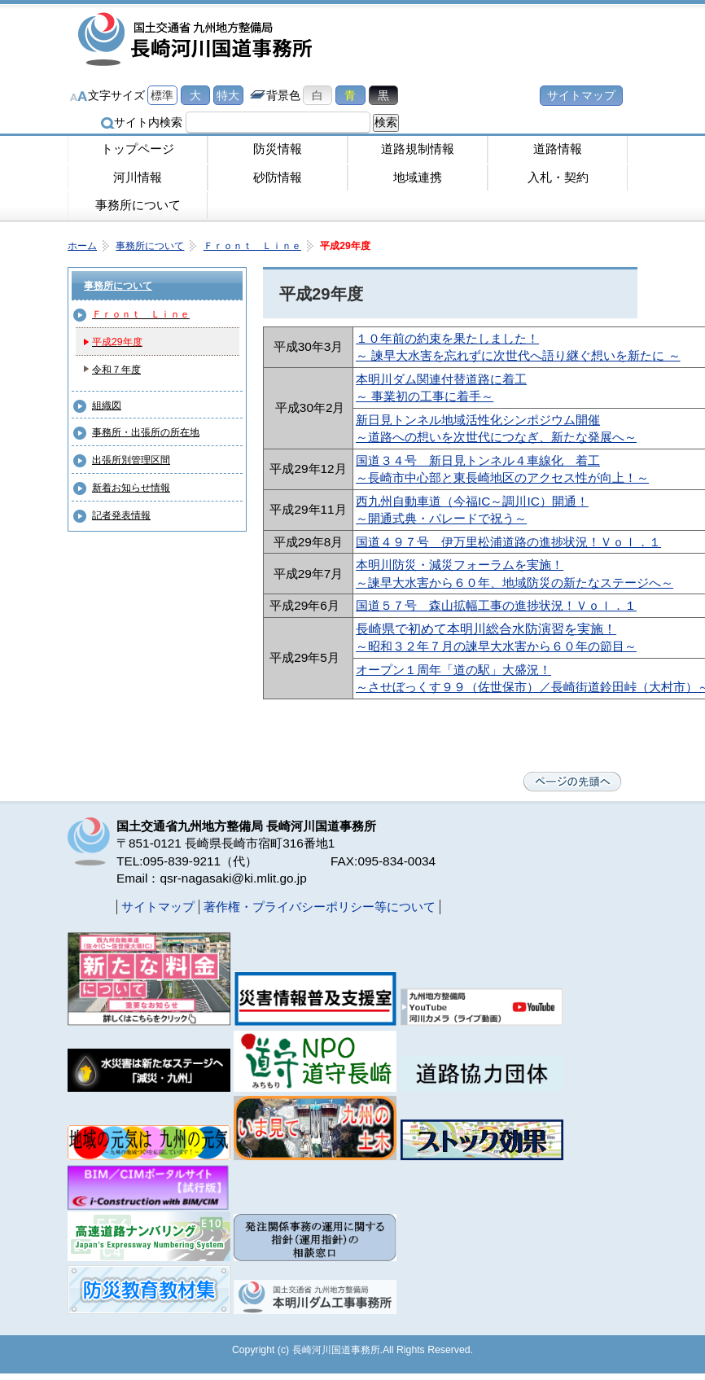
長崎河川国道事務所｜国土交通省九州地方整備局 (198, 40)
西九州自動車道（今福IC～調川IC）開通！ (472, 501)
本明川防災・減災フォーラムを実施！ (459, 565)
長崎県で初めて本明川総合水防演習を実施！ (486, 629)
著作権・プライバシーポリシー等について (320, 906)
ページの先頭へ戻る (572, 781)
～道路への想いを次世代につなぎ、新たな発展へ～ (496, 437)
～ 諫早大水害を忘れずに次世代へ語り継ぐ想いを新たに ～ (518, 355)
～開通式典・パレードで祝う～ (441, 518)
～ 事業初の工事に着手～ (424, 396)
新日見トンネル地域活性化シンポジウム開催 (478, 420)
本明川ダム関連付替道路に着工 (441, 379)
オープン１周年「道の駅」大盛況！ (453, 670)
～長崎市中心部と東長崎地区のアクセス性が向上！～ (502, 477)
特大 (228, 95)
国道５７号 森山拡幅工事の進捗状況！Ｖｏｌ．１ (496, 605)
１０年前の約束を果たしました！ (447, 338)
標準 (162, 95)
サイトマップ (581, 95)
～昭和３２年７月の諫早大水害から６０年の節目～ (496, 646)
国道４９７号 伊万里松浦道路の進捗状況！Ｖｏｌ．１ (508, 542)
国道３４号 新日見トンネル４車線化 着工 (478, 460)
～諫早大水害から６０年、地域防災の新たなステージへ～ (514, 582)
